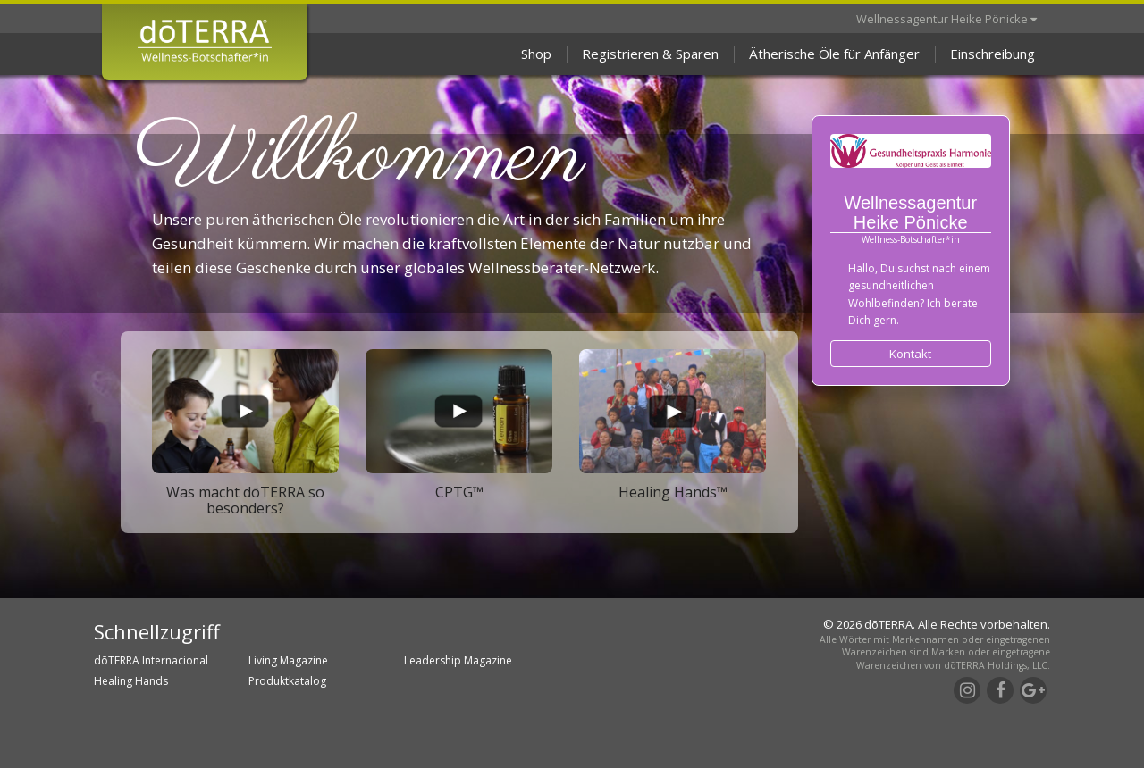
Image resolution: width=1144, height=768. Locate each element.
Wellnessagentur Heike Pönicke (946, 19)
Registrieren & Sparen (650, 54)
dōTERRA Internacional (151, 660)
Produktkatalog (287, 681)
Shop (536, 54)
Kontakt (910, 354)
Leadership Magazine (458, 660)
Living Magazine (288, 660)
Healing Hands (131, 681)
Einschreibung (992, 54)
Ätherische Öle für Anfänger (834, 54)
